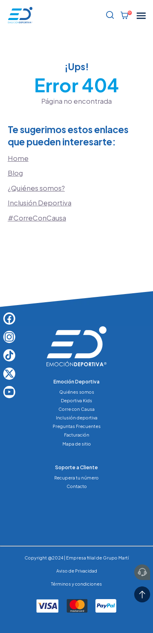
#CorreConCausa (37, 218)
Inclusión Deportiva (39, 202)
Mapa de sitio (76, 443)
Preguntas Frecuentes (77, 426)
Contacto (77, 486)
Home (18, 158)
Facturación (76, 434)
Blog (15, 173)
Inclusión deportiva (77, 417)
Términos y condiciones (76, 583)
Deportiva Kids (76, 400)
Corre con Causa (76, 409)
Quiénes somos (76, 392)
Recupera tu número (76, 477)
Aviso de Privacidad (76, 570)
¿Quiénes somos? (36, 188)
